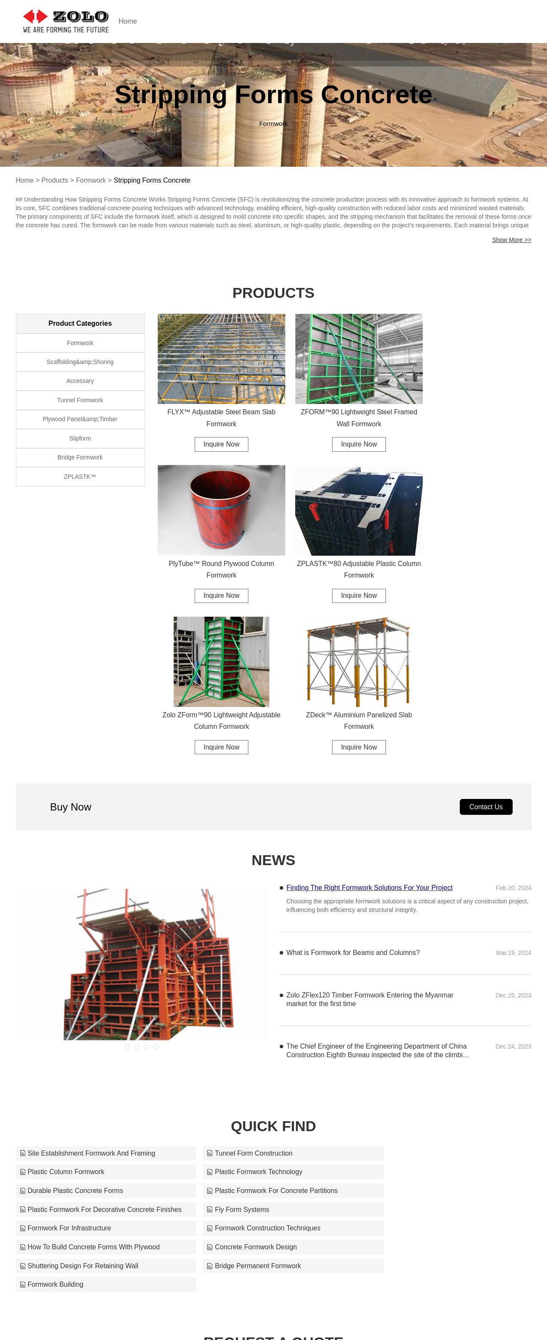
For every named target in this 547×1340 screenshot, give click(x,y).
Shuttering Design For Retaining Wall (80, 1066)
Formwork (92, 180)
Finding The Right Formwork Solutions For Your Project (371, 724)
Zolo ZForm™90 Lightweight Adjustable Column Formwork (344, 556)
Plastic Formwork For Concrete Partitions (434, 1009)
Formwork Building (400, 1066)
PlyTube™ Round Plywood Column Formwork (472, 410)
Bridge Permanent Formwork (241, 1066)
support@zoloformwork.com (368, 1319)
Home (137, 21)
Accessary (80, 382)
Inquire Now (216, 437)
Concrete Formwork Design (413, 1047)
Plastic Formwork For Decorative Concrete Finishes (99, 1028)
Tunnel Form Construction (237, 990)
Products (55, 180)
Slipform (80, 442)
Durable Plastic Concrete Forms (246, 1009)
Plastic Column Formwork (410, 990)
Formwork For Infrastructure (414, 1028)
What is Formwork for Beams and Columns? (354, 789)
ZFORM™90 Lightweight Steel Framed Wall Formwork (344, 410)
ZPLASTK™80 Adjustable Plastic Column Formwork (216, 556)
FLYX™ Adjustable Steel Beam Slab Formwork (216, 410)
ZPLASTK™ (80, 481)
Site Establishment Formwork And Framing (88, 990)
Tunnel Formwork (80, 402)
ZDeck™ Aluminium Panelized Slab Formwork (473, 556)
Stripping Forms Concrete (154, 180)
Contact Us (486, 643)
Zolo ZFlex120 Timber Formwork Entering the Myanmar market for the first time (371, 836)
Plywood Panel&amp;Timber (80, 422)
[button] (127, 884)
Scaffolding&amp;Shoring (80, 363)
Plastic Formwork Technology (68, 1009)
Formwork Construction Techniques (77, 1047)
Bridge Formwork (80, 462)
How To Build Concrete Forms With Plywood (265, 1047)
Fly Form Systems (225, 1028)
